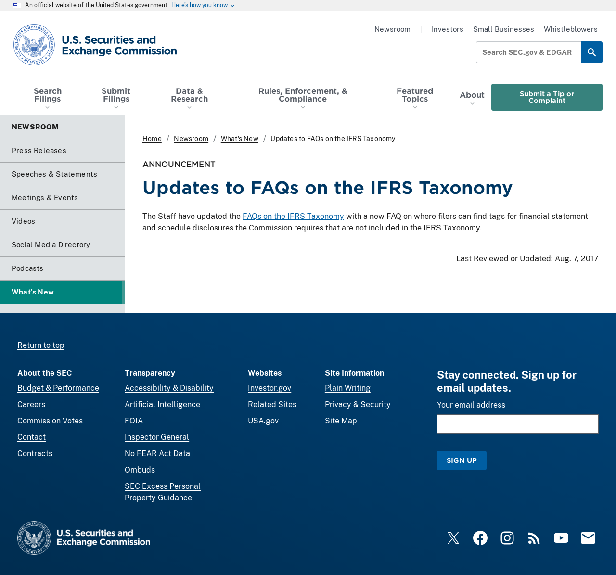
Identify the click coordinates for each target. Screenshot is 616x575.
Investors (447, 29)
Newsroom (392, 29)
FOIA (134, 420)
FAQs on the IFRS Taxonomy (293, 216)
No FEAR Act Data (157, 453)
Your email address (471, 404)
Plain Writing (348, 388)
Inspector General (157, 437)
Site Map (341, 420)
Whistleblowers (571, 29)
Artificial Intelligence (162, 404)
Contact (31, 437)
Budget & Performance (58, 388)
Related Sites (272, 404)
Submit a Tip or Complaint (547, 96)
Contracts (34, 453)
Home (152, 138)
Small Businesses (503, 29)
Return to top (40, 345)
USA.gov (263, 420)
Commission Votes (50, 420)
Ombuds (140, 469)
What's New (239, 138)
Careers (31, 404)
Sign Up (462, 460)
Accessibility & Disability (169, 388)
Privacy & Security (358, 404)
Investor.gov (269, 388)
